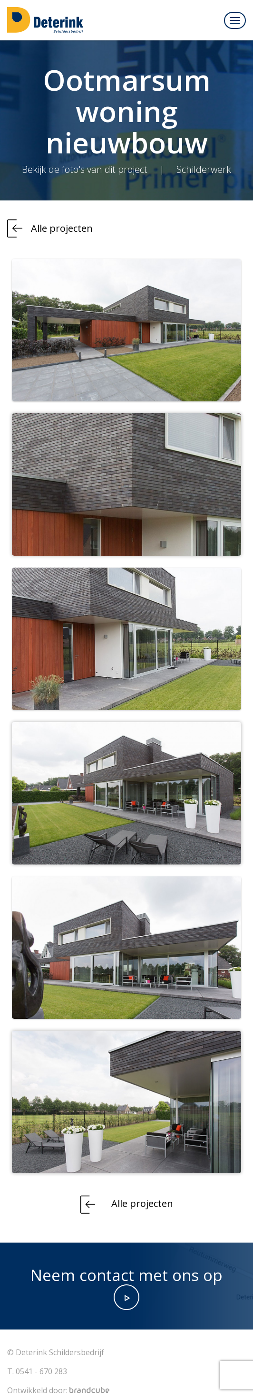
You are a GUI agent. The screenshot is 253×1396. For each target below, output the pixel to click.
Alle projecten (62, 228)
